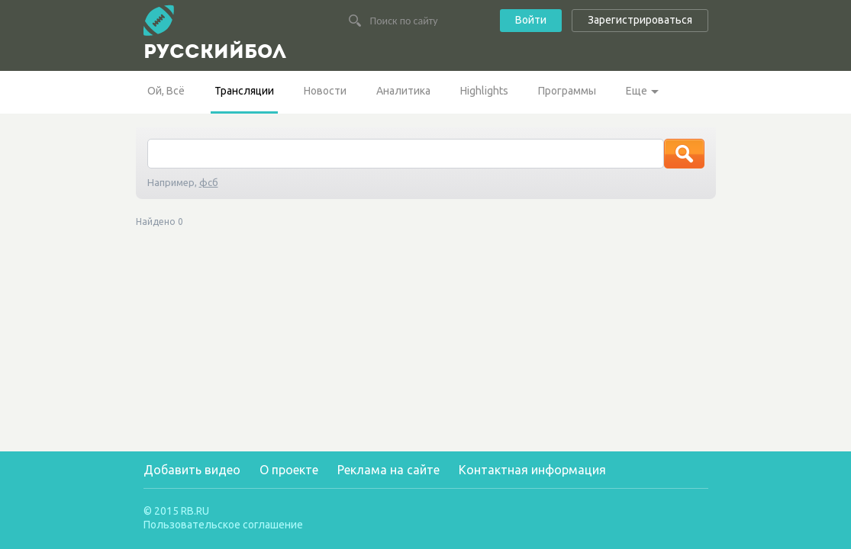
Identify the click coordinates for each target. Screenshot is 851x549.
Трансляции (244, 91)
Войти (530, 20)
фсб (208, 182)
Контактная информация (532, 470)
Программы (567, 91)
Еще (636, 91)
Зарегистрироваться (640, 20)
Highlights (484, 91)
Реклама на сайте (388, 470)
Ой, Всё (166, 91)
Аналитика (403, 91)
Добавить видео (191, 470)
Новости (325, 91)
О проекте (288, 470)
